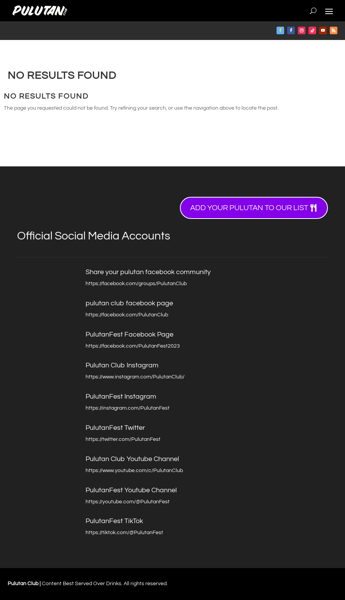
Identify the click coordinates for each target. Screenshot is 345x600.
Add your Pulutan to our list (249, 208)
